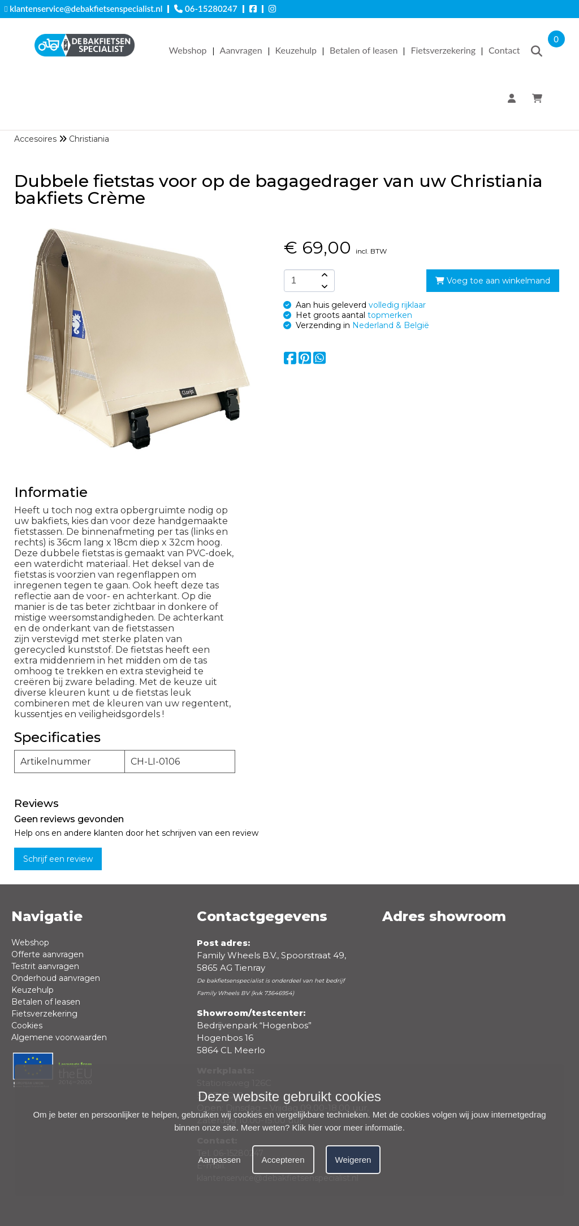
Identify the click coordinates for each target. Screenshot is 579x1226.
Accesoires (35, 139)
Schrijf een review (58, 859)
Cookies (26, 1025)
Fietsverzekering (443, 50)
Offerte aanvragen (47, 954)
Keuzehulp (296, 50)
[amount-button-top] (323, 275)
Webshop (188, 50)
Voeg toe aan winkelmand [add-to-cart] (492, 281)
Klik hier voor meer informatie (347, 1127)
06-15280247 (205, 8)
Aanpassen (219, 1159)
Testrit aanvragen (45, 966)
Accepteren (283, 1159)
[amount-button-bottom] (323, 286)
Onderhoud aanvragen (55, 978)
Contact (504, 50)
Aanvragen (241, 50)
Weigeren (353, 1159)
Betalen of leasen (363, 50)
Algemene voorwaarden (59, 1037)
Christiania (89, 139)
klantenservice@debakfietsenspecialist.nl (83, 8)
